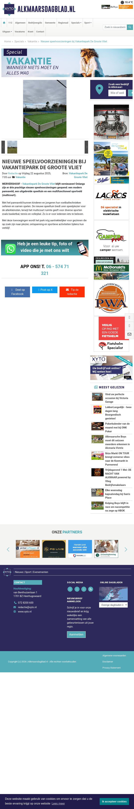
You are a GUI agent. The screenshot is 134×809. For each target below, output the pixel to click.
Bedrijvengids (35, 22)
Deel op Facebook (17, 292)
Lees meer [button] (58, 803)
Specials (19, 41)
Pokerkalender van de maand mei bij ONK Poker (117, 427)
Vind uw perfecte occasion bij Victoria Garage (116, 398)
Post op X (45, 289)
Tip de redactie (72, 292)
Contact (40, 31)
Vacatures (20, 31)
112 (10, 22)
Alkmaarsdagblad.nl (46, 9)
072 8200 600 (25, 602)
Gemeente (50, 22)
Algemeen (20, 22)
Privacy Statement (112, 667)
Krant (30, 31)
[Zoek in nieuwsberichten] (115, 27)
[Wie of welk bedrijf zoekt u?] (117, 93)
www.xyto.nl (24, 611)
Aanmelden (76, 634)
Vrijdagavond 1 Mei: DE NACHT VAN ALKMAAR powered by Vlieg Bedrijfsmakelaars (118, 477)
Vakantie (32, 41)
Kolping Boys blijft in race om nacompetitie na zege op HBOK (117, 507)
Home (7, 41)
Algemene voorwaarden (114, 655)
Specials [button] (75, 22)
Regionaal (63, 22)
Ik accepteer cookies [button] (114, 801)
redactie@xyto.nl (27, 607)
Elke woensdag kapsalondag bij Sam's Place (117, 494)
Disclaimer (108, 661)
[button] (3, 147)
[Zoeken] (130, 27)
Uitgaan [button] (6, 31)
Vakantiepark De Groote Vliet (38, 183)
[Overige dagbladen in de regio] (113, 605)
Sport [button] (87, 22)
